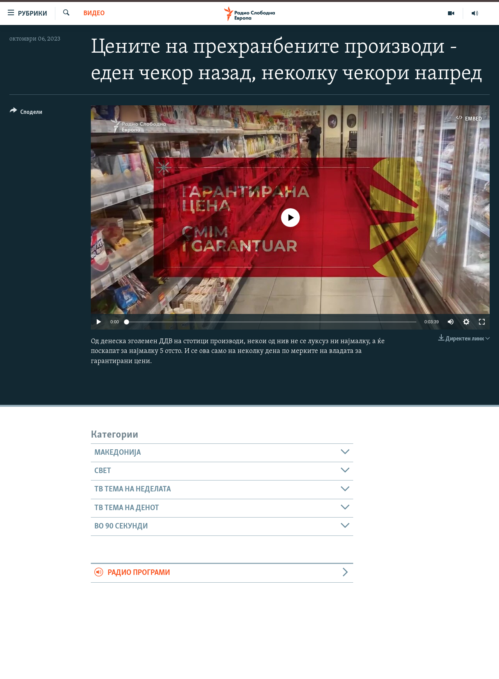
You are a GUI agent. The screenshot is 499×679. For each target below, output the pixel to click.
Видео (94, 13)
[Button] (26, 113)
